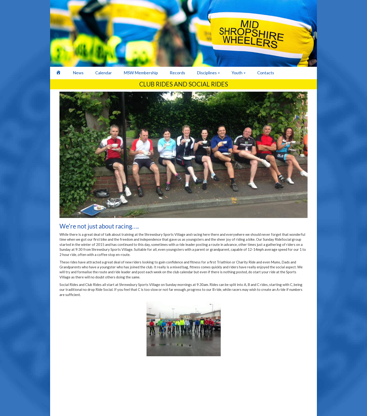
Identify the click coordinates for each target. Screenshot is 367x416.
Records (177, 72)
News (78, 72)
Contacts (265, 72)
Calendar (103, 72)
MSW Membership (141, 72)
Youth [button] (238, 72)
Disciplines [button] (208, 72)
